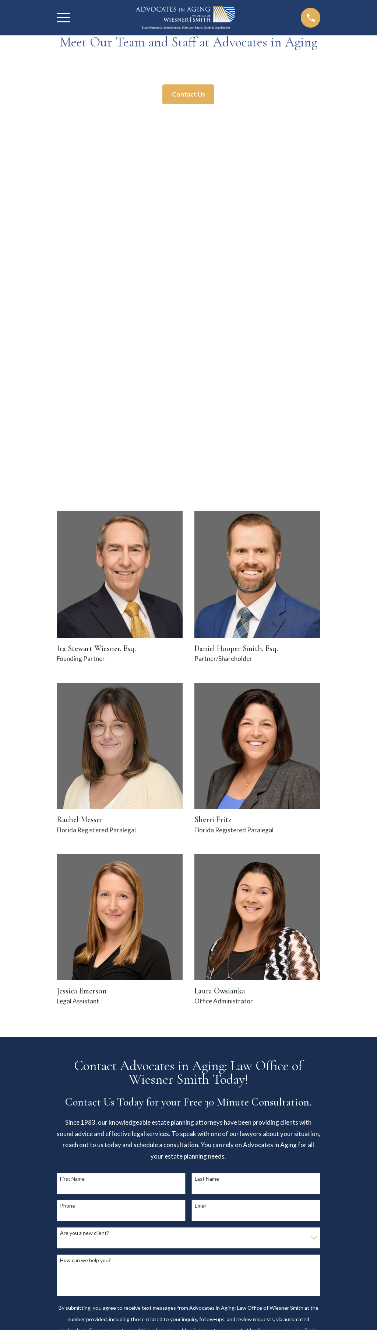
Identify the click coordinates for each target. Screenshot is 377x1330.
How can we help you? (85, 882)
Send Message (188, 990)
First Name (72, 801)
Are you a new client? (84, 855)
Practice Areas (264, 1151)
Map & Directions (112, 1225)
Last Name (207, 801)
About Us (265, 1140)
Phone (67, 828)
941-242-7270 (189, 1075)
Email (201, 828)
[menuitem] (67, 1314)
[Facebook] (257, 1201)
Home (265, 1129)
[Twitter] (272, 1201)
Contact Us (188, 94)
